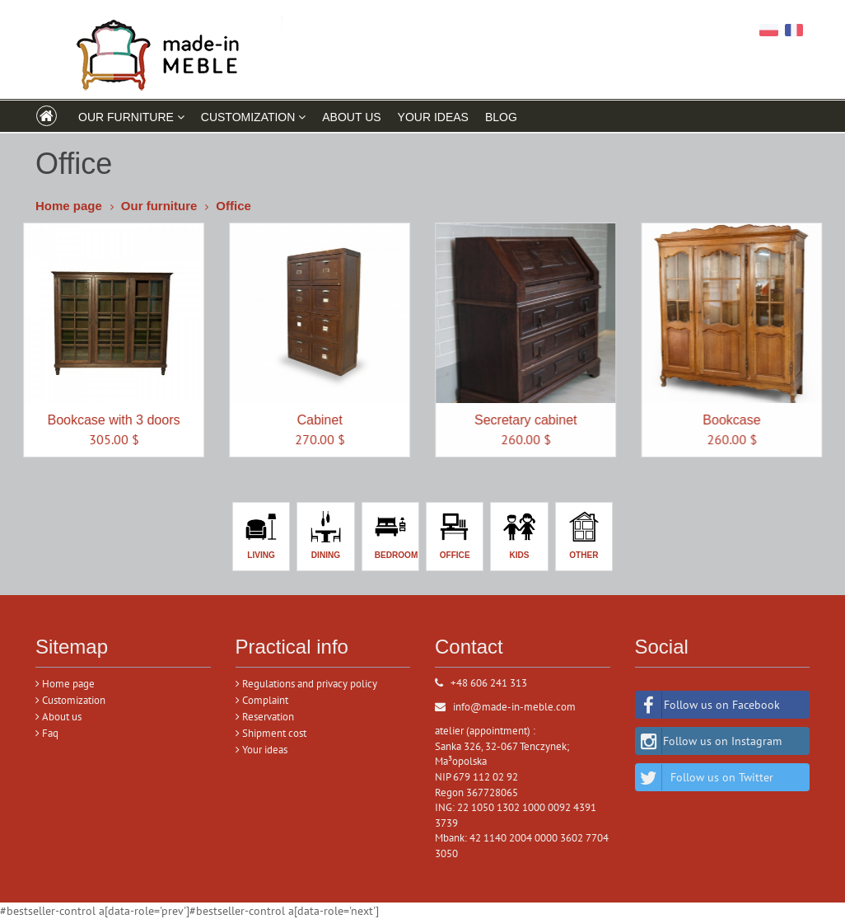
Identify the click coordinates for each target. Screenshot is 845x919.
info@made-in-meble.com (514, 707)
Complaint (262, 700)
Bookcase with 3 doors (114, 420)
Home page (68, 206)
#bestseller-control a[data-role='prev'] (94, 910)
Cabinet (320, 420)
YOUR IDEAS (433, 117)
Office (233, 206)
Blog (501, 117)
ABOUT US (351, 117)
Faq (46, 733)
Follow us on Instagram (709, 741)
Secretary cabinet (526, 420)
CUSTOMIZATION (253, 117)
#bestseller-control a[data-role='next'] (284, 910)
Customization (70, 700)
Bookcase (732, 420)
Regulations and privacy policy (306, 684)
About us (58, 717)
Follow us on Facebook (708, 705)
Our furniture (131, 117)
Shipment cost (271, 733)
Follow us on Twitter (705, 777)
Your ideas (261, 750)
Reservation (265, 717)
